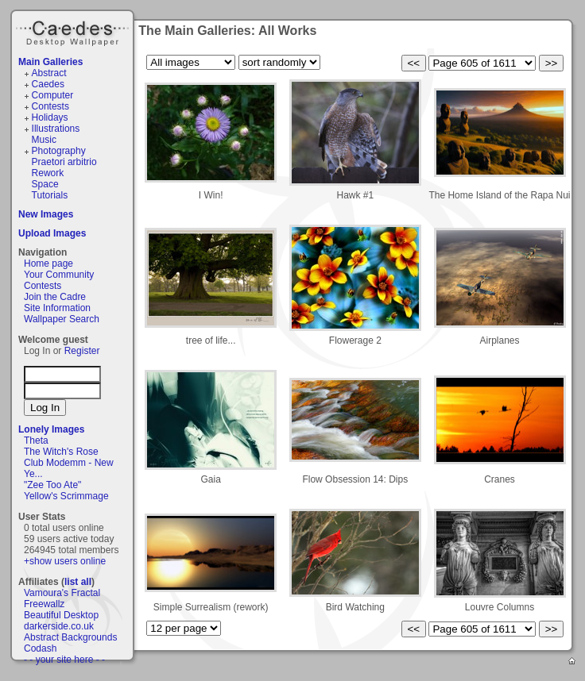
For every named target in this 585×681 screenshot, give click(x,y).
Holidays (50, 117)
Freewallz (44, 604)
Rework (48, 173)
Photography (59, 150)
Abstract (49, 73)
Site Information (57, 308)
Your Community (59, 274)
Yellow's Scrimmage (66, 496)
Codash (40, 648)
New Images (45, 214)
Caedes (74, 31)
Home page (48, 263)
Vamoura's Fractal (62, 592)
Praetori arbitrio (64, 161)
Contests (50, 106)
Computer (53, 95)
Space (45, 184)
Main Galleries (50, 61)
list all (77, 581)
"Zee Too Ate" (52, 485)
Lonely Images (51, 429)
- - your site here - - (64, 659)
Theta (36, 440)
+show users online (65, 561)
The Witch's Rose (61, 451)
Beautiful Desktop (61, 615)
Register (82, 350)
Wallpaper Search (61, 319)
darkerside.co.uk (59, 626)
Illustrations (56, 128)
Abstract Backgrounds (70, 637)
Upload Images (52, 233)
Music (44, 139)
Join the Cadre (55, 296)
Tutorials (50, 195)
